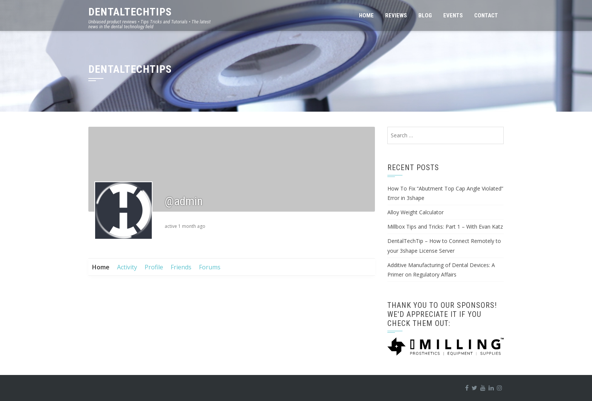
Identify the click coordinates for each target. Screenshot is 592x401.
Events (453, 15)
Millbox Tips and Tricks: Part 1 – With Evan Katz (445, 226)
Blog (425, 15)
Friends (181, 267)
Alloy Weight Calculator (415, 212)
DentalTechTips (130, 12)
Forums (209, 267)
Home (366, 15)
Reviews (396, 15)
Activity (127, 267)
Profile (154, 267)
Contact (486, 15)
